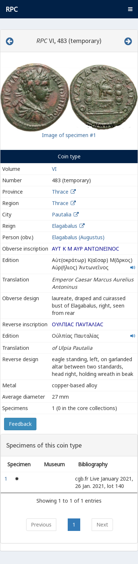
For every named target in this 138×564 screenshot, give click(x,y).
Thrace (60, 191)
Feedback (20, 423)
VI (54, 168)
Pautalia (61, 214)
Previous (41, 524)
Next (102, 524)
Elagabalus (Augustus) (78, 237)
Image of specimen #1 (69, 135)
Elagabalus (64, 225)
